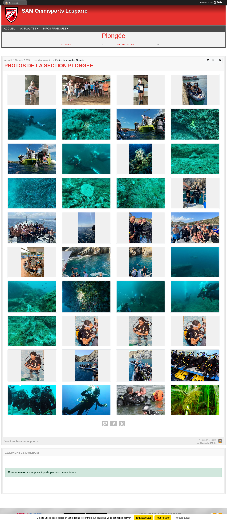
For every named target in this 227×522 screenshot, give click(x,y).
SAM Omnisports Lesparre (54, 11)
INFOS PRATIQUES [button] (54, 28)
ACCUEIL (9, 28)
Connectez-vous (18, 472)
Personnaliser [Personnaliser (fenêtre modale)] (182, 517)
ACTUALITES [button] (28, 28)
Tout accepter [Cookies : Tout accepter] (143, 517)
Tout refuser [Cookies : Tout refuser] (163, 517)
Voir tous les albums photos (21, 441)
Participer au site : (211, 2)
